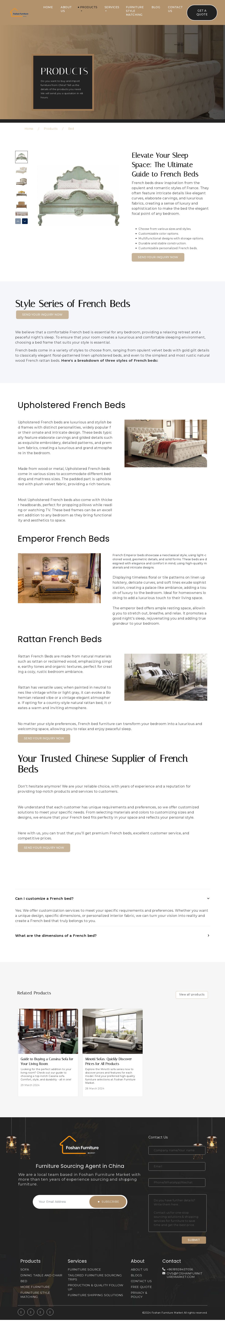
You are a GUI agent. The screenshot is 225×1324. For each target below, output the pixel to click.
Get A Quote (202, 12)
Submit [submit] (194, 1240)
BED (24, 1285)
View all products (191, 994)
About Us (66, 9)
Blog (156, 7)
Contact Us (175, 9)
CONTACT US (141, 1281)
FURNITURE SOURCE (85, 1269)
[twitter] (30, 1316)
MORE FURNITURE (36, 1291)
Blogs (136, 1275)
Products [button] (88, 7)
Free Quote (142, 1287)
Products (50, 128)
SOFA (25, 1269)
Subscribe (108, 1201)
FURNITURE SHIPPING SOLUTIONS (96, 1295)
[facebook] (40, 1316)
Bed (71, 128)
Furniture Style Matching (135, 11)
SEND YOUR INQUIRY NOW (158, 257)
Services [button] (112, 7)
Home (48, 7)
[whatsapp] (21, 1316)
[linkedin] (50, 1316)
